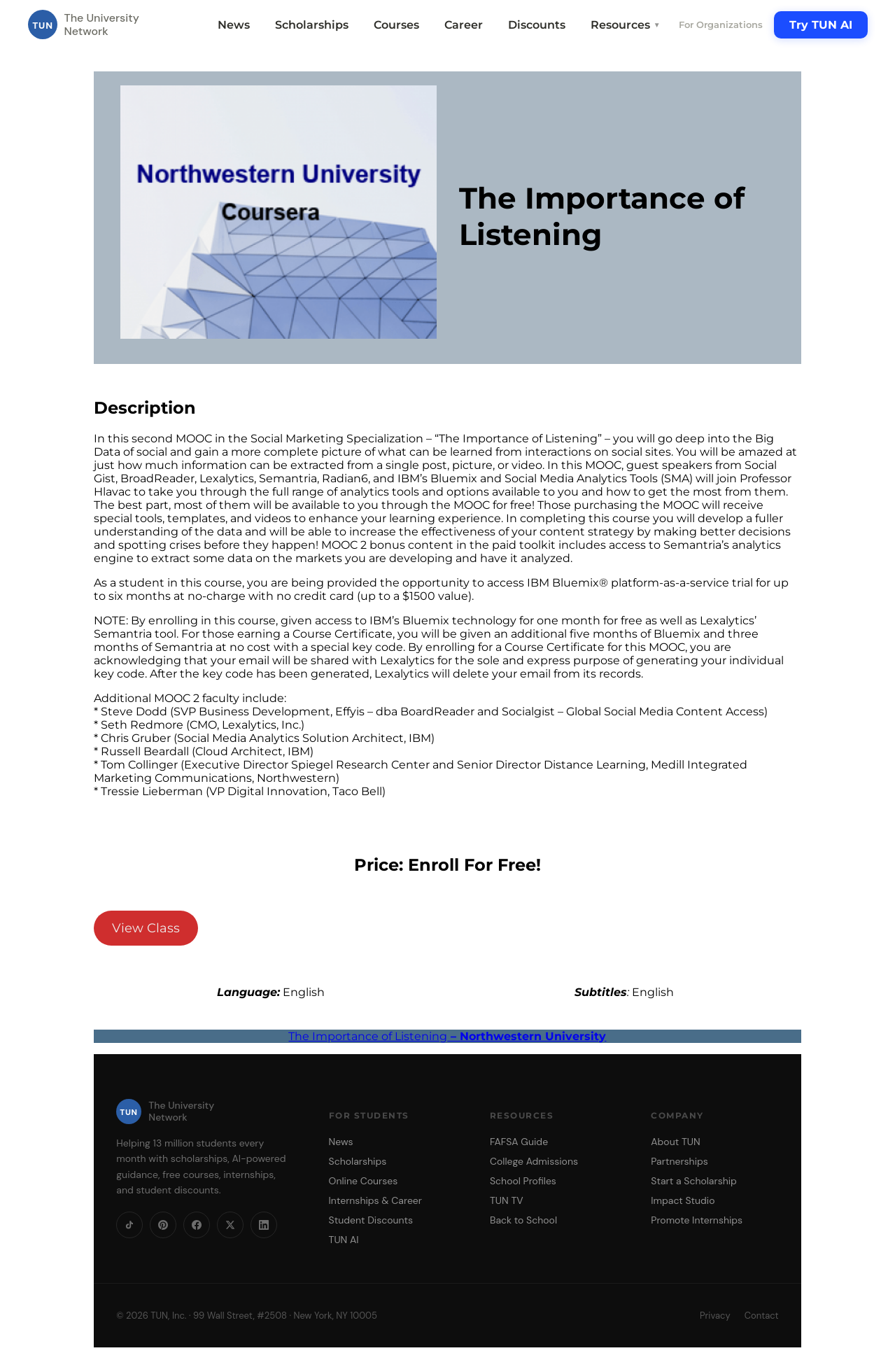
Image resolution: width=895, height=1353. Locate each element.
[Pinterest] (163, 1225)
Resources (626, 24)
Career (463, 24)
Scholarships (311, 24)
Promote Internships (696, 1220)
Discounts (536, 24)
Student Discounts (371, 1220)
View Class (146, 928)
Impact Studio (682, 1200)
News (234, 24)
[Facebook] (196, 1225)
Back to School (523, 1220)
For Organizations (721, 24)
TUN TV (506, 1200)
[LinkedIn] (264, 1225)
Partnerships (679, 1161)
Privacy (715, 1316)
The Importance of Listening (447, 1036)
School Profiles (523, 1181)
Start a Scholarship (694, 1181)
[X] (230, 1225)
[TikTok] (129, 1225)
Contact (762, 1316)
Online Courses (363, 1181)
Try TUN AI (820, 24)
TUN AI (344, 1239)
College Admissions (534, 1161)
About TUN (675, 1141)
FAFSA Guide (519, 1141)
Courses (396, 24)
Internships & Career (375, 1200)
